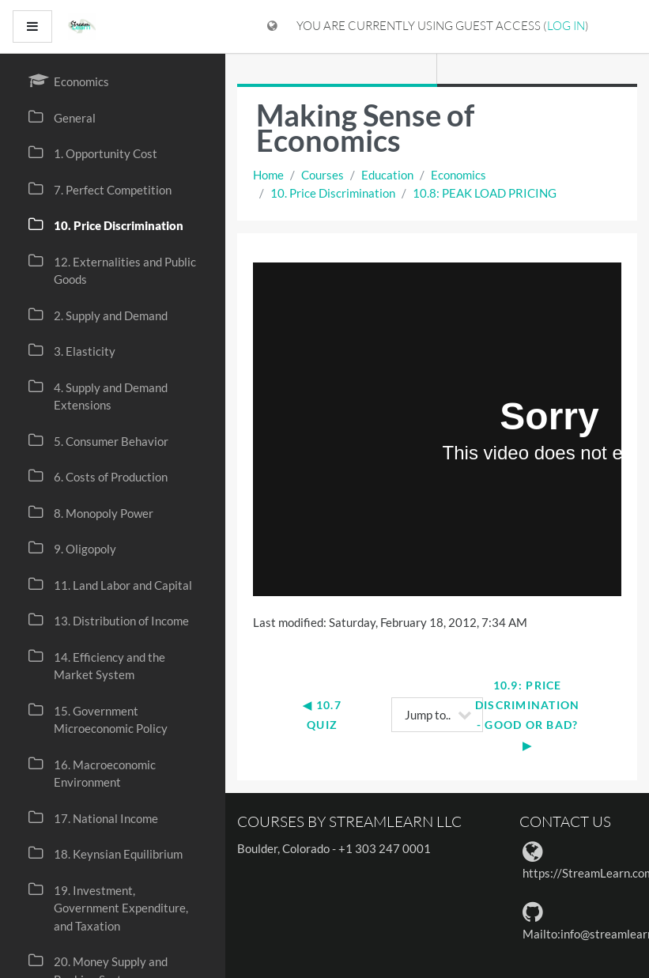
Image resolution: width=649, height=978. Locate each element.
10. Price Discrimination (332, 193)
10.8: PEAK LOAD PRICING (485, 193)
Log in (566, 25)
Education (387, 175)
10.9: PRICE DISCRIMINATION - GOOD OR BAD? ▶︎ (529, 715)
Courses (322, 175)
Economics (458, 175)
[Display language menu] (272, 26)
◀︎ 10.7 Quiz (324, 714)
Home (268, 175)
